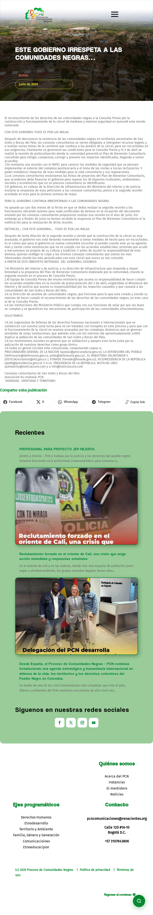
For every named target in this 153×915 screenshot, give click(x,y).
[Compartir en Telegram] (89, 401)
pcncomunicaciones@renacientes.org (117, 818)
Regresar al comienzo (118, 894)
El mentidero (117, 787)
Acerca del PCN (117, 776)
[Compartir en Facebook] (13, 401)
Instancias (117, 781)
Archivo (23, 75)
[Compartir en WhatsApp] (60, 401)
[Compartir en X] (36, 401)
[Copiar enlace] (119, 401)
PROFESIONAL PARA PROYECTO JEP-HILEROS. (57, 448)
